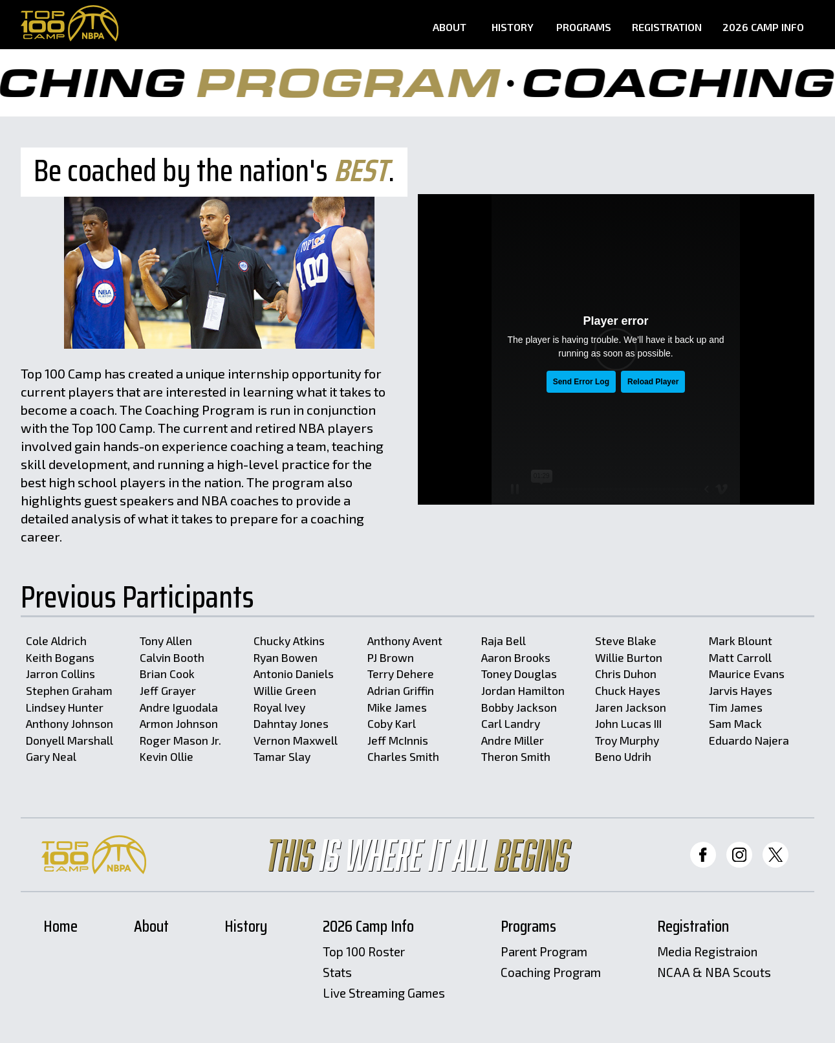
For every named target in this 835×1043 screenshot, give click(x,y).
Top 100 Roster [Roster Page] (364, 952)
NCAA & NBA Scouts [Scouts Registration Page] (714, 973)
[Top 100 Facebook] (703, 855)
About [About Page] (449, 27)
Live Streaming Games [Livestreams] (384, 993)
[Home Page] (69, 23)
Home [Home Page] (60, 928)
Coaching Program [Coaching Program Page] (551, 973)
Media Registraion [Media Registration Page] (707, 952)
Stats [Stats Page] (337, 973)
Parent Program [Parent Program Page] (544, 952)
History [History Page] (513, 27)
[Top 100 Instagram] (739, 855)
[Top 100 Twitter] (775, 855)
